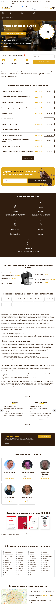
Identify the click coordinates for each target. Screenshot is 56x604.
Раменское (45, 568)
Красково (32, 560)
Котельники (20, 560)
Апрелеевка (8, 552)
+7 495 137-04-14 (47, 7)
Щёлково (20, 574)
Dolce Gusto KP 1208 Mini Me (38, 299)
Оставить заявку (43, 62)
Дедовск (32, 554)
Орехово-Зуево (46, 566)
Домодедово (21, 556)
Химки (44, 572)
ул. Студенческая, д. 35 (26, 8)
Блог (13, 3)
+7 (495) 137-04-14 (13, 384)
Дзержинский (46, 554)
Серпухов (32, 570)
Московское (33, 564)
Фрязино (32, 572)
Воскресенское (9, 554)
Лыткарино (33, 562)
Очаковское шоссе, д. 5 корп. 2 (16, 8)
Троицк (19, 572)
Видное (32, 552)
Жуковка (7, 558)
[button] (54, 410)
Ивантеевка (33, 558)
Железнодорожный (47, 556)
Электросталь (33, 574)
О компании (15, 1)
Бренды (6, 13)
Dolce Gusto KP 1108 (28, 304)
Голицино (20, 554)
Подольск (20, 568)
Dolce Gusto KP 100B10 (28, 299)
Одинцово (20, 566)
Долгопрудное (8, 556)
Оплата (41, 1)
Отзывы (22, 1)
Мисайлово (20, 564)
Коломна (45, 558)
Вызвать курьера (45, 436)
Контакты (48, 1)
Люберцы (45, 562)
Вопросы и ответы (8, 17)
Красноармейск (46, 560)
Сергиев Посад (21, 570)
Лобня (19, 562)
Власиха (45, 552)
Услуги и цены (15, 13)
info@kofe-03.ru (49, 591)
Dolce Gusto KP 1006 (49, 299)
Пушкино (32, 568)
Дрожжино (32, 556)
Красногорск (8, 562)
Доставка (35, 1)
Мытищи (45, 564)
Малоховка (7, 564)
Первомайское (9, 568)
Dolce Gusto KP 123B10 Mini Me (17, 299)
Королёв (7, 560)
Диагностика (39, 13)
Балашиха (20, 552)
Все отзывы (28, 424)
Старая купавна (46, 570)
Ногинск (7, 566)
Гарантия (28, 1)
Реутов (7, 570)
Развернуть (14, 417)
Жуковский (20, 558)
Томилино (7, 572)
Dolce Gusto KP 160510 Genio (6, 304)
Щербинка (7, 574)
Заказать (49, 91)
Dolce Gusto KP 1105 (17, 304)
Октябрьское (33, 566)
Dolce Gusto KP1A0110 (6, 299)
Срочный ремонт (27, 13)
